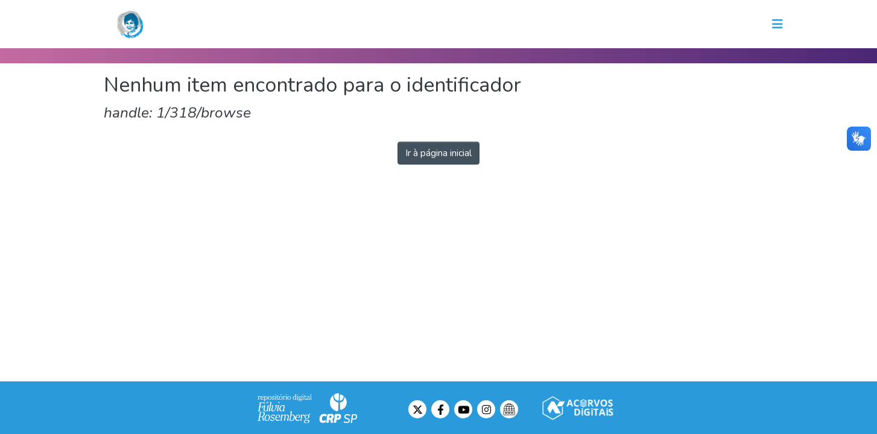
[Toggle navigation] (777, 24)
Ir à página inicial (438, 153)
